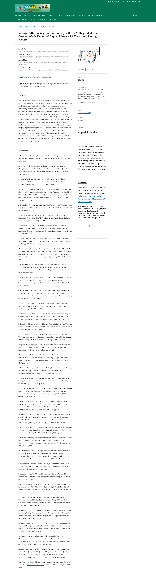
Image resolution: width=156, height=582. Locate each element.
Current (18, 15)
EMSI (134, 1)
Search (136, 15)
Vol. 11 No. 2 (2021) (40, 26)
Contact (64, 19)
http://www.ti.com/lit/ (35, 565)
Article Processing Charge (26, 19)
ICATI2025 (54, 19)
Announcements (39, 15)
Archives (27, 15)
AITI (123, 1)
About (51, 15)
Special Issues (70, 15)
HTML (91, 69)
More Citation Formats (87, 102)
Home (20, 26)
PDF (82, 69)
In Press (59, 15)
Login (117, 1)
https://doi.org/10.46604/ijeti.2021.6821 (36, 77)
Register (110, 1)
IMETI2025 (42, 19)
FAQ (139, 1)
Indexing (82, 15)
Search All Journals (95, 15)
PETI (128, 1)
